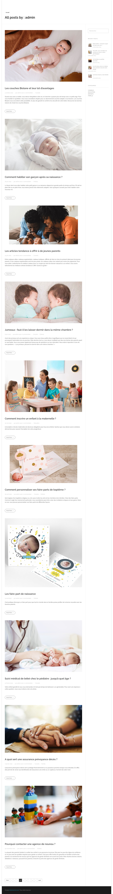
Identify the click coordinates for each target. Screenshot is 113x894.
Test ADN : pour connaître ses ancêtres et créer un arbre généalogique (100, 52)
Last (39, 880)
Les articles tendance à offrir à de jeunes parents (32, 251)
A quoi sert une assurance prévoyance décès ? (31, 759)
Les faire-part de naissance (20, 593)
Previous (11, 880)
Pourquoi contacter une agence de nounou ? (30, 844)
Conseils (37, 93)
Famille (43, 764)
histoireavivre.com (14, 890)
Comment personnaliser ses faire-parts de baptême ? (35, 489)
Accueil (7, 12)
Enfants (36, 181)
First (7, 880)
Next (35, 880)
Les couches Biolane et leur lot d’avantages (29, 88)
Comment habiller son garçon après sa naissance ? (33, 177)
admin (19, 93)
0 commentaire (28, 93)
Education (36, 423)
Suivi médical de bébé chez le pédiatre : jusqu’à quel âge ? (38, 678)
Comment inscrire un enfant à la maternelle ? (30, 418)
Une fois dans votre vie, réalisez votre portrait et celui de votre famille (100, 68)
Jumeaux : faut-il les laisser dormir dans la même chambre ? (39, 329)
